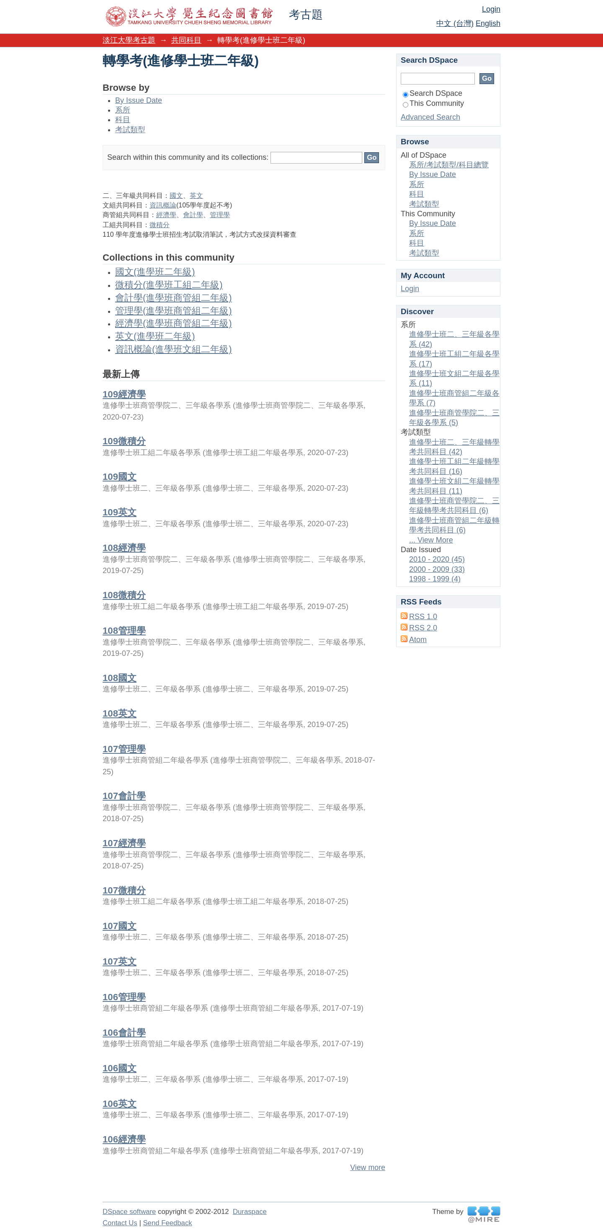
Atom (418, 639)
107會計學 (124, 796)
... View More (431, 540)
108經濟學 (124, 548)
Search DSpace (432, 93)
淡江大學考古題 (129, 40)
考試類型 (130, 129)
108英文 (120, 713)
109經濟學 (124, 394)
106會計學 (124, 1032)
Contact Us (120, 1223)
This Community (433, 103)
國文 (176, 195)
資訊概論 (162, 205)
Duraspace (250, 1212)
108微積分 (124, 595)
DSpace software (129, 1212)
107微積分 (124, 890)
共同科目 (186, 40)
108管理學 (124, 630)
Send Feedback (167, 1223)
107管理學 (124, 749)
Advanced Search (430, 117)
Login (491, 9)
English (488, 23)
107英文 (120, 961)
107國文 (120, 926)
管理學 (220, 214)
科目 (122, 119)
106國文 (120, 1068)
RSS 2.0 (423, 628)
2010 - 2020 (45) (437, 559)
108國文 (120, 678)
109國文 (120, 476)
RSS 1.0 (423, 616)
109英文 (120, 512)
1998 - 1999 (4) (435, 579)
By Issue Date (138, 100)
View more (367, 1167)
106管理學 (124, 997)
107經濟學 (124, 843)
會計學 (193, 214)
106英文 (120, 1103)
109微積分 (124, 441)
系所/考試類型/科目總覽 (449, 165)
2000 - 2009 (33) (437, 569)
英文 (196, 195)
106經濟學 (124, 1139)
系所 (122, 110)
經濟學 (166, 214)
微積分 (159, 224)
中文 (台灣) (455, 23)
